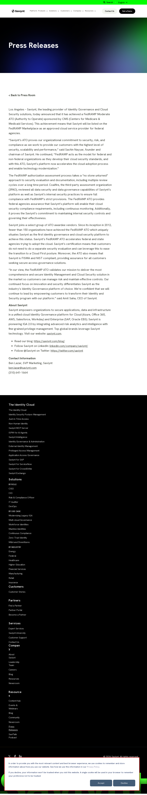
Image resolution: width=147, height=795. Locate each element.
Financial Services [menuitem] (17, 570)
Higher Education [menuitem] (17, 566)
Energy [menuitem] (12, 552)
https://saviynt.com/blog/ (50, 341)
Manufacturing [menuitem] (16, 575)
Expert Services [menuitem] (16, 630)
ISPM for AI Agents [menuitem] (18, 432)
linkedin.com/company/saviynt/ (70, 346)
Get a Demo (127, 11)
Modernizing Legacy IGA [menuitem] (20, 516)
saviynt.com (54, 334)
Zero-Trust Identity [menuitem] (18, 539)
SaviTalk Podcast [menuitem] (13, 737)
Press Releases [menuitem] (13, 729)
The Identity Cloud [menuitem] (17, 410)
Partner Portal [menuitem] (15, 611)
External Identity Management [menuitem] (23, 446)
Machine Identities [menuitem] (17, 529)
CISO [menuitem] (11, 489)
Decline (124, 783)
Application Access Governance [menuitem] (24, 455)
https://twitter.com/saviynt (68, 351)
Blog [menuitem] (11, 675)
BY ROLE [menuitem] (13, 484)
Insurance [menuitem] (13, 584)
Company (77, 11)
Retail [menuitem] (11, 579)
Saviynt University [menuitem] (17, 634)
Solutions (53, 11)
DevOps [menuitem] (13, 507)
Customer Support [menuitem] (18, 639)
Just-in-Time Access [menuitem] (19, 419)
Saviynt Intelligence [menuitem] (18, 437)
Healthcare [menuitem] (14, 561)
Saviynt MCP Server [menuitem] (18, 428)
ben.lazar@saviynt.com (23, 368)
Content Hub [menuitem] (15, 702)
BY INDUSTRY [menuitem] (15, 548)
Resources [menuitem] (14, 680)
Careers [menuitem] (13, 671)
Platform (33, 11)
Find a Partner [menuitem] (15, 607)
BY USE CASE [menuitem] (15, 512)
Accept (101, 783)
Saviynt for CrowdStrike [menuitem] (20, 469)
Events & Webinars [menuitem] (13, 708)
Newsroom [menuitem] (14, 684)
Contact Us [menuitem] (14, 643)
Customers (65, 11)
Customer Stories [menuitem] (17, 593)
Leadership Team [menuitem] (14, 665)
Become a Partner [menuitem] (17, 616)
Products (41, 11)
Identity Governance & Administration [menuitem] (26, 441)
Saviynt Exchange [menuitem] (17, 473)
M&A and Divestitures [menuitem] (19, 543)
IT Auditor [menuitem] (13, 502)
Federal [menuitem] (12, 557)
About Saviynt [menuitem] (12, 657)
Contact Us (109, 11)
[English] (122, 2)
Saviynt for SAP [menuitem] (16, 459)
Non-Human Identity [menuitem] (18, 423)
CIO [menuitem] (10, 493)
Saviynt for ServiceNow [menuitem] (20, 464)
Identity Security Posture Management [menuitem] (27, 414)
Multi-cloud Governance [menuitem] (20, 520)
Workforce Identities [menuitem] (19, 525)
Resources (89, 11)
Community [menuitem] (14, 718)
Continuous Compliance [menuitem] (20, 534)
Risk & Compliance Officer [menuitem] (21, 497)
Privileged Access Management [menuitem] (24, 450)
